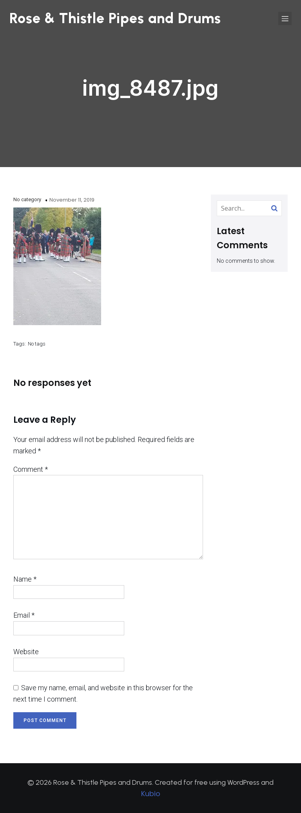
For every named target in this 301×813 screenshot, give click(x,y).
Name (24, 579)
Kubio (150, 793)
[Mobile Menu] (285, 18)
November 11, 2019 (71, 200)
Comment (30, 469)
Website (26, 651)
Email (23, 615)
